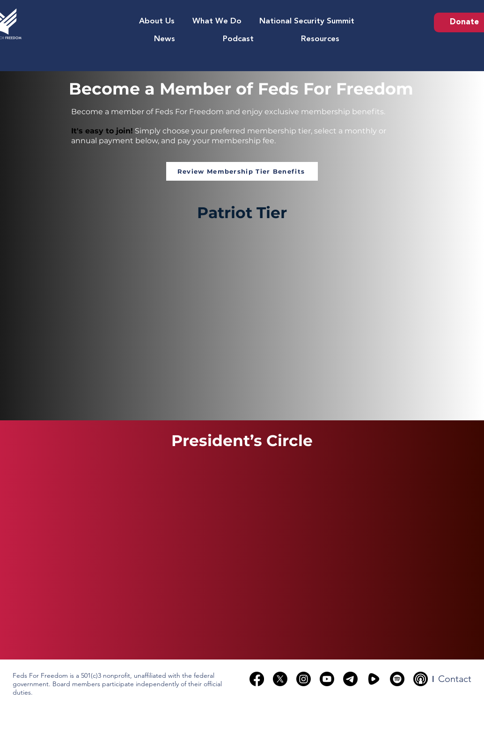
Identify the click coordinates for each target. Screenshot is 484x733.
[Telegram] (350, 679)
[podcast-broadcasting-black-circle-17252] (420, 679)
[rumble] (374, 679)
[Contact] (454, 678)
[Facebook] (256, 679)
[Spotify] (397, 679)
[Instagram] (303, 679)
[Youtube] (327, 679)
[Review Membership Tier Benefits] (242, 171)
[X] (280, 679)
